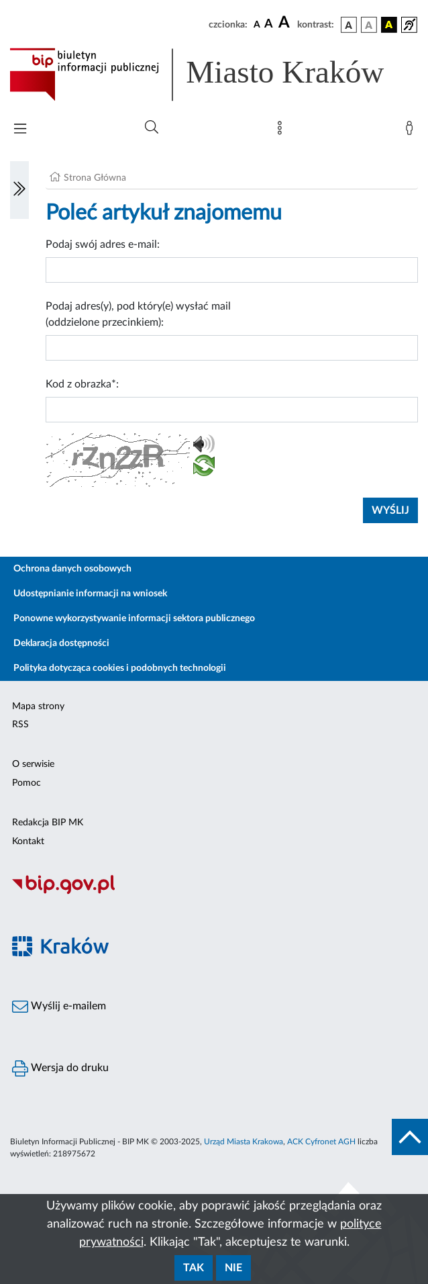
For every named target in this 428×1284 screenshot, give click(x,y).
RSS (20, 724)
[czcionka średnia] (268, 24)
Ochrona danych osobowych (72, 569)
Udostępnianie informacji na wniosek (90, 593)
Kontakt (28, 841)
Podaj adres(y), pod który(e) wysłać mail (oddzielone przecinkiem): (138, 314)
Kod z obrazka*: (82, 384)
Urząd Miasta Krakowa (243, 1142)
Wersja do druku (60, 1068)
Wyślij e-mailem (59, 1007)
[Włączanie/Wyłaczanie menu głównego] (20, 130)
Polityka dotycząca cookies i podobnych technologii (119, 668)
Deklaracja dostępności (61, 643)
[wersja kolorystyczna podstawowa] (349, 25)
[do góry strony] (410, 1137)
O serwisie (33, 764)
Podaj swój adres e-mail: (103, 244)
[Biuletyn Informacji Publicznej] (214, 892)
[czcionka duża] (286, 23)
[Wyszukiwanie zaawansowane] (151, 127)
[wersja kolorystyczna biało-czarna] (369, 25)
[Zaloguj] (412, 131)
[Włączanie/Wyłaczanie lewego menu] (19, 190)
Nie (233, 1268)
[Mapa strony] (282, 131)
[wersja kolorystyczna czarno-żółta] (389, 25)
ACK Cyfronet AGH (321, 1142)
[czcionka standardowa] (257, 24)
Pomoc (26, 783)
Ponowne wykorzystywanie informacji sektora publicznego (134, 618)
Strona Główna (95, 178)
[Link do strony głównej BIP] (214, 74)
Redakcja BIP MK (47, 822)
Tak (193, 1268)
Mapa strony (38, 706)
